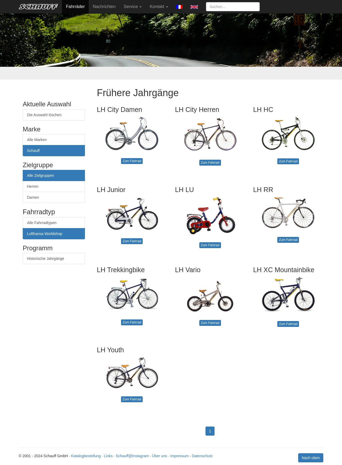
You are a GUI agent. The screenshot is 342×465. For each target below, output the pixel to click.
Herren (32, 186)
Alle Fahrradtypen (42, 223)
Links (108, 456)
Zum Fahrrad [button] (132, 161)
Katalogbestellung (86, 456)
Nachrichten (104, 6)
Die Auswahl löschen (44, 115)
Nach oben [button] (311, 458)
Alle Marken (37, 140)
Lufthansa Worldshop (44, 234)
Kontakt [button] (159, 6)
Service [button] (133, 6)
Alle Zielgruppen (40, 175)
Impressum (179, 456)
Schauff (33, 151)
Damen (33, 197)
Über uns (159, 456)
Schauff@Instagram (132, 456)
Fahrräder (75, 6)
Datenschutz (202, 456)
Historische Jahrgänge (45, 258)
